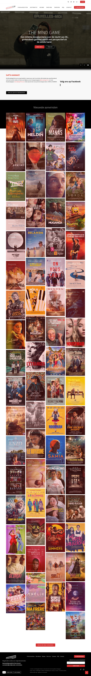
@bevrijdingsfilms (44, 80)
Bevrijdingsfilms (68, 85)
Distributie (33, 7)
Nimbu (65, 670)
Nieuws (42, 7)
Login (82, 2)
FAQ (63, 7)
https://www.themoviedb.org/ (31, 672)
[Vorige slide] (80, 65)
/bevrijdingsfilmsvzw (19, 81)
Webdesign (38, 670)
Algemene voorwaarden (42, 672)
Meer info (39, 47)
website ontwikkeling (45, 670)
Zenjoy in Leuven (55, 670)
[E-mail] (76, 663)
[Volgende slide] (84, 65)
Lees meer (17, 672)
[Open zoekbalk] (68, 1)
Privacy (34, 670)
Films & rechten (23, 7)
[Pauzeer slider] (88, 65)
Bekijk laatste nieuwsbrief (16, 92)
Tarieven (57, 7)
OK (4, 672)
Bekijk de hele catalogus (45, 645)
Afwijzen (9, 672)
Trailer (50, 47)
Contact (69, 7)
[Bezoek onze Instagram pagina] (73, 1)
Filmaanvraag (79, 7)
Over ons (49, 7)
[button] (86, 672)
